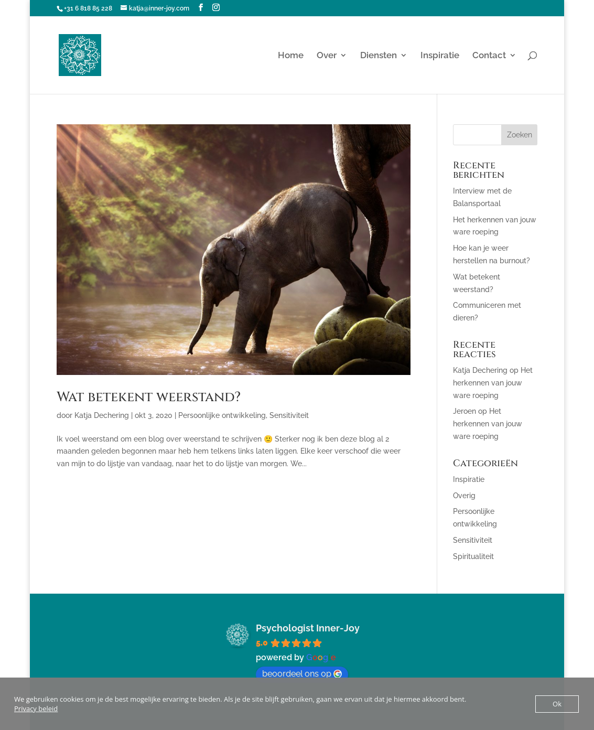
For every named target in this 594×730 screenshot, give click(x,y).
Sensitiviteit (289, 415)
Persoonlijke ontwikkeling (222, 415)
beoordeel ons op (302, 674)
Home (291, 55)
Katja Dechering (101, 415)
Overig (464, 495)
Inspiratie (439, 55)
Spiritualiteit (473, 556)
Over (327, 55)
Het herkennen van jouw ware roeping (493, 383)
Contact (489, 55)
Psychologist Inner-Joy (308, 628)
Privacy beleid (36, 708)
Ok (557, 703)
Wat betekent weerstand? (149, 397)
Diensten (378, 55)
